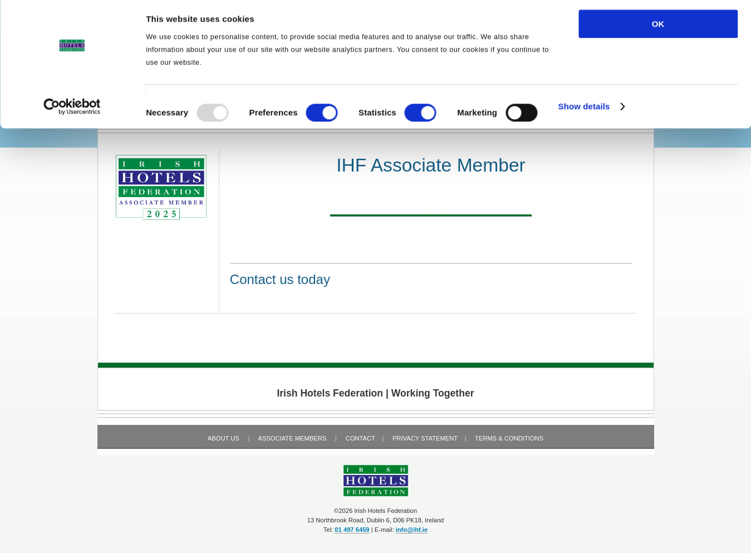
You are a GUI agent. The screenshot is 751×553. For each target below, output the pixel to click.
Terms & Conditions (509, 438)
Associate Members (292, 438)
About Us (223, 438)
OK (658, 27)
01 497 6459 (352, 529)
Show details (584, 110)
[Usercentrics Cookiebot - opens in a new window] (72, 110)
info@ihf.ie (412, 529)
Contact (360, 438)
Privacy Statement (425, 438)
